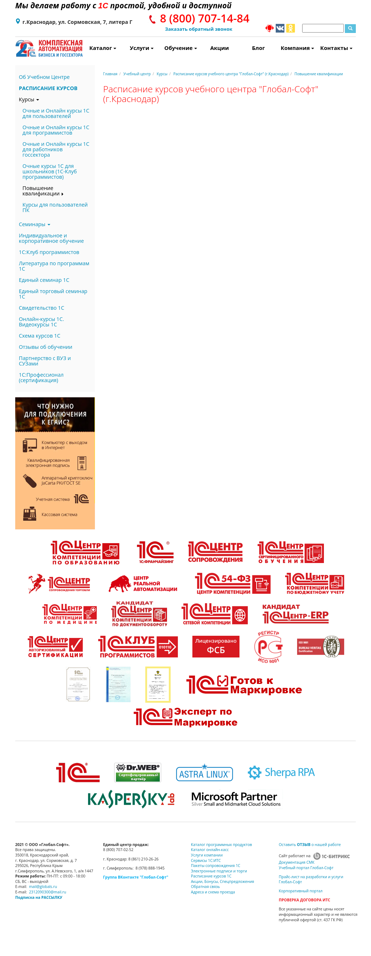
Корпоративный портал (301, 890)
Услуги (142, 47)
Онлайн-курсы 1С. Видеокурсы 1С (41, 322)
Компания (297, 47)
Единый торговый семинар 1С (53, 294)
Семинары (34, 224)
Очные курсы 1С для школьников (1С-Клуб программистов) (49, 171)
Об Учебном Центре (44, 76)
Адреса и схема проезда (213, 891)
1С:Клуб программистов (49, 252)
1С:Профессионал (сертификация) (41, 377)
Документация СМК (296, 862)
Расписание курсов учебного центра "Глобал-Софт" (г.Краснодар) (230, 73)
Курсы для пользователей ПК (55, 207)
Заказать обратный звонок (199, 29)
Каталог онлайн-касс (210, 849)
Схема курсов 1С (40, 335)
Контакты (336, 47)
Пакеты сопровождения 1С (215, 865)
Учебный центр (137, 73)
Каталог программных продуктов (221, 844)
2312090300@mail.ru (47, 891)
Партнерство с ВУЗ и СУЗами (45, 361)
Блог (258, 47)
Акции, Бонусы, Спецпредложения (222, 881)
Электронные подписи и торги (219, 870)
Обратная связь (205, 886)
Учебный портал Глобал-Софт (306, 867)
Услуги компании (207, 855)
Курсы (29, 99)
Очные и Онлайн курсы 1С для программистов (55, 130)
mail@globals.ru (43, 886)
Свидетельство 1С (41, 307)
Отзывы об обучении (45, 346)
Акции (219, 47)
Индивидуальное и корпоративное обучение (51, 238)
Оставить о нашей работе (310, 844)
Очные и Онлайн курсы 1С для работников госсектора (55, 149)
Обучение (180, 47)
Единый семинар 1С (44, 279)
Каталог (102, 47)
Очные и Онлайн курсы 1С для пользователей (55, 113)
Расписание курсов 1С (211, 876)
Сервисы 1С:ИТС (206, 860)
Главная (110, 73)
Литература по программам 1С (54, 266)
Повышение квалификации (43, 191)
